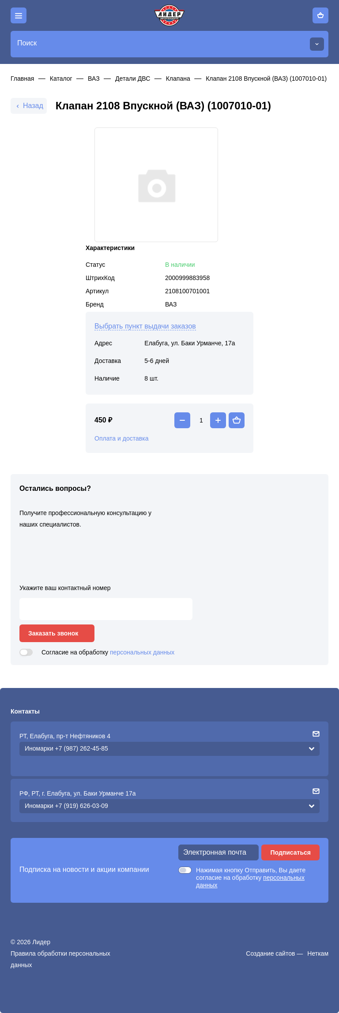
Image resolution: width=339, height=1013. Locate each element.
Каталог (61, 78)
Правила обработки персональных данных (60, 959)
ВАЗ (94, 78)
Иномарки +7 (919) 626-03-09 (66, 805)
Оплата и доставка (121, 438)
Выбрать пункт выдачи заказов (145, 326)
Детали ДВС (132, 78)
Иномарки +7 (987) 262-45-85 (66, 748)
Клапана (178, 78)
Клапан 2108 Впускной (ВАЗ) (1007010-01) (266, 78)
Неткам (317, 953)
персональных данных (142, 652)
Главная (22, 78)
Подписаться (290, 852)
